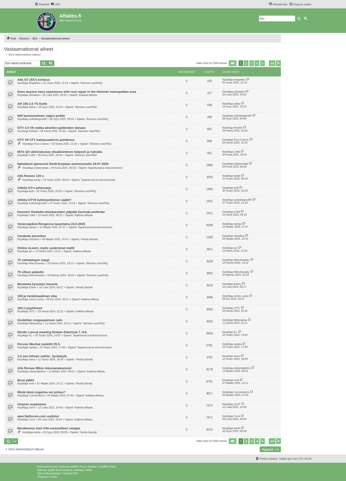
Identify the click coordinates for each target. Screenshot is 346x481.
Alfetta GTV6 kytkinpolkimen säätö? (44, 200)
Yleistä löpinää (89, 239)
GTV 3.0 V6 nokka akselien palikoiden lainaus (51, 128)
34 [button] (272, 63)
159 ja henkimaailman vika (37, 296)
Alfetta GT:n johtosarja (34, 188)
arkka (32, 107)
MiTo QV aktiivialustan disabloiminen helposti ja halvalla (59, 152)
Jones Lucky (36, 299)
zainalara (34, 95)
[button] (232, 63)
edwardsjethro (37, 371)
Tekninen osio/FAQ (91, 82)
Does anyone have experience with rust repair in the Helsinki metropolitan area (76, 92)
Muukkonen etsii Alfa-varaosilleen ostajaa (48, 428)
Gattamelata (41, 167)
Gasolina (34, 239)
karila (37, 179)
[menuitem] (55, 4)
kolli (31, 191)
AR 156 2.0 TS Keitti (32, 104)
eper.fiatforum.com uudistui (38, 416)
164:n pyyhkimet (29, 308)
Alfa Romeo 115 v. (30, 176)
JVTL (32, 311)
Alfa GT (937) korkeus (33, 79)
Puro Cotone (41, 143)
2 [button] (246, 63)
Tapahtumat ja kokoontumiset (105, 167)
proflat (46, 473)
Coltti (32, 155)
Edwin (32, 287)
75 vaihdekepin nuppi (33, 260)
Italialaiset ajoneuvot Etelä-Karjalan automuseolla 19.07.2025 (63, 164)
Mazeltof (68, 473)
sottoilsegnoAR (38, 119)
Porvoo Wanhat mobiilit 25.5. (39, 344)
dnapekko (34, 82)
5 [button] (262, 63)
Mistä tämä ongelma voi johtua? (41, 392)
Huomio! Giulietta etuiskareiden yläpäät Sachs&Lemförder (61, 212)
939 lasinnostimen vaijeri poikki (41, 116)
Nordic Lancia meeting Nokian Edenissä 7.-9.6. (52, 332)
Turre (32, 419)
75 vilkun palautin (30, 272)
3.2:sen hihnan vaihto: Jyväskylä (42, 356)
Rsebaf (33, 131)
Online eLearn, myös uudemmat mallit (45, 248)
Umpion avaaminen (31, 404)
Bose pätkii (25, 380)
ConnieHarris (36, 395)
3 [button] (252, 63)
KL (30, 335)
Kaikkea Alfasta (88, 95)
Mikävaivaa (35, 323)
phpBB (73, 466)
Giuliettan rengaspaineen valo (39, 320)
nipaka (33, 347)
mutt (31, 383)
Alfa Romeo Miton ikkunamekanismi (44, 368)
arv (30, 251)
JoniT (32, 407)
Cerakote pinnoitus (31, 236)
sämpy (33, 227)
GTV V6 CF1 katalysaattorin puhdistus (46, 140)
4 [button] (257, 63)
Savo (32, 359)
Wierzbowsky (36, 263)
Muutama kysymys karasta (37, 284)
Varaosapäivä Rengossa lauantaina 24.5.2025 (51, 224)
